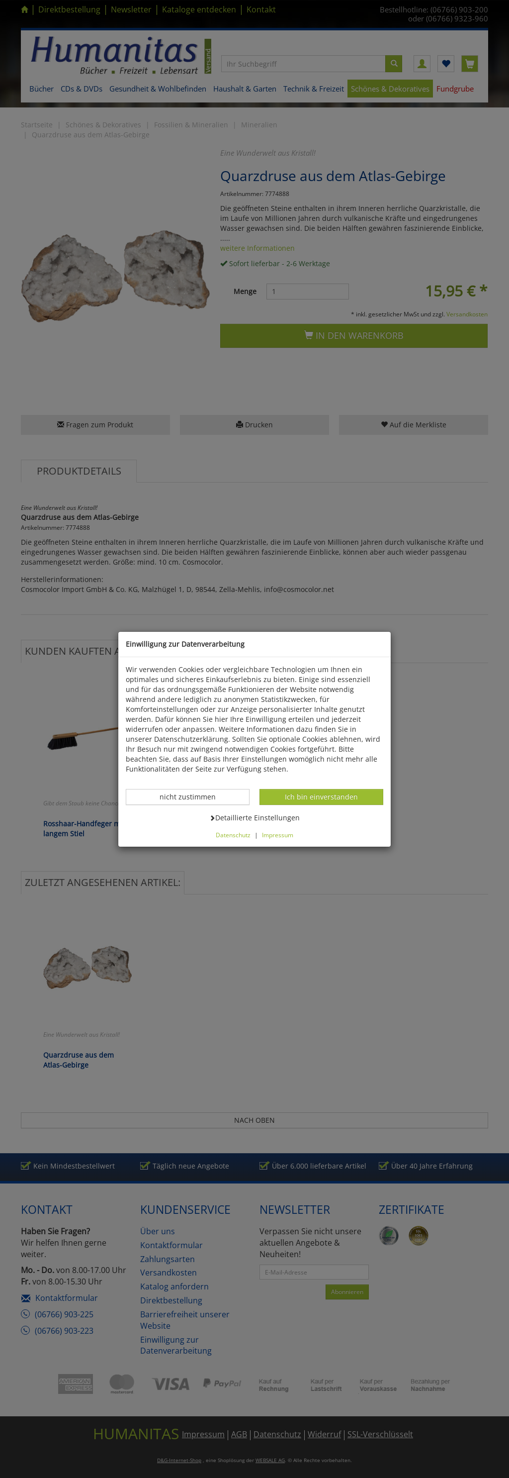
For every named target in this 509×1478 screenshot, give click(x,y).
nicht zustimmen (193, 796)
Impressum (277, 835)
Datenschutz (233, 835)
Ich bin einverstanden (321, 796)
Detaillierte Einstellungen (254, 817)
